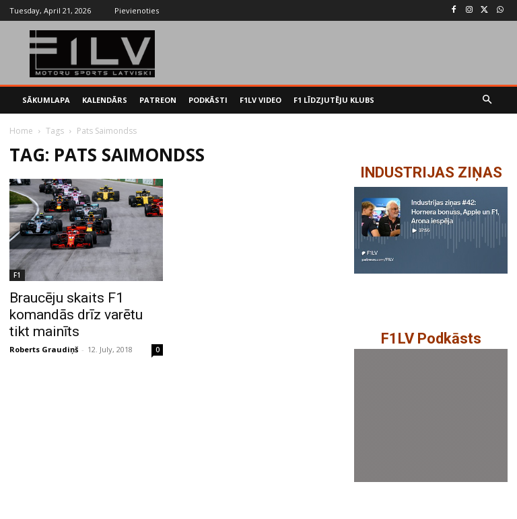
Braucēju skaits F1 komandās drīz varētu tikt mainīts (76, 315)
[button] (488, 100)
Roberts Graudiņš (43, 349)
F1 (17, 275)
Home (21, 130)
